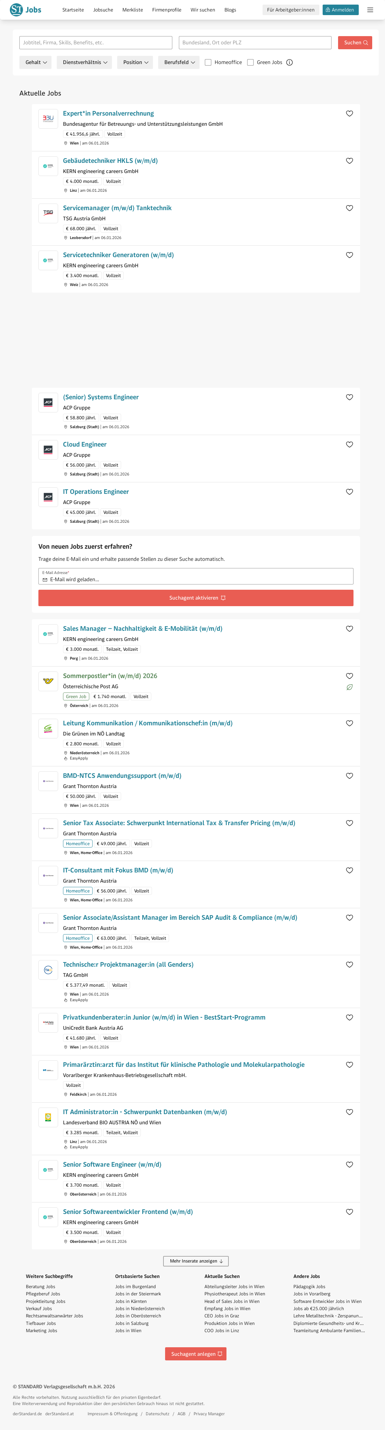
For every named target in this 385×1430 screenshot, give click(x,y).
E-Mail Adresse (55, 572)
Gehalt (37, 62)
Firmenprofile (167, 10)
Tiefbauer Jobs (41, 1323)
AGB (181, 1413)
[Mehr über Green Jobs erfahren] (289, 62)
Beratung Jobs (40, 1286)
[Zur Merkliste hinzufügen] (349, 113)
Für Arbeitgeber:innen (291, 10)
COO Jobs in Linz (221, 1330)
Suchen (356, 42)
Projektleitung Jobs (45, 1301)
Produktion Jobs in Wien (229, 1323)
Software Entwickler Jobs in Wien (327, 1301)
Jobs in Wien (128, 1330)
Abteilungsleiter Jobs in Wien (234, 1286)
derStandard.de (27, 1413)
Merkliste (132, 10)
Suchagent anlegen (197, 1354)
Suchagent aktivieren (197, 598)
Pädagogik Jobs (309, 1286)
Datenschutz (157, 1413)
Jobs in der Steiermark (138, 1293)
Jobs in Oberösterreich (138, 1315)
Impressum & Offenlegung (113, 1413)
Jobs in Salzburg (132, 1323)
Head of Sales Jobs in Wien (232, 1301)
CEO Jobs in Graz (221, 1315)
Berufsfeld (180, 62)
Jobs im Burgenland (135, 1286)
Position (136, 62)
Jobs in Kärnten (131, 1301)
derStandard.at (59, 1413)
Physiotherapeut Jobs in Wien (234, 1293)
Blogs (230, 10)
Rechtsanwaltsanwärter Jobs (54, 1315)
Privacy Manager (209, 1413)
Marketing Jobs (41, 1330)
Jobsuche (103, 10)
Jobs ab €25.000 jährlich (318, 1308)
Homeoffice (228, 62)
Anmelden (339, 10)
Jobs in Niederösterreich (140, 1308)
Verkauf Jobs (39, 1308)
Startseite (73, 10)
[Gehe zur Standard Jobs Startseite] (26, 10)
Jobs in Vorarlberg (312, 1293)
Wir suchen (203, 10)
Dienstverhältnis (85, 62)
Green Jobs (269, 62)
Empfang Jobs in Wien (227, 1308)
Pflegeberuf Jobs (43, 1293)
